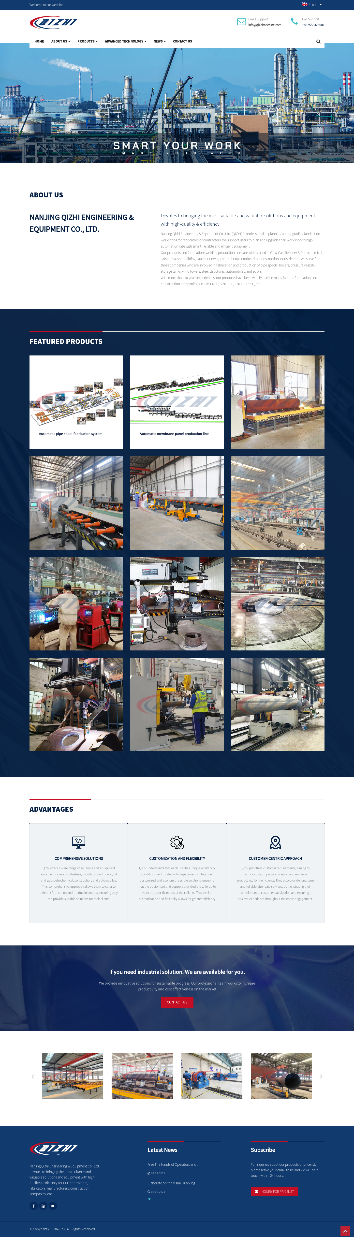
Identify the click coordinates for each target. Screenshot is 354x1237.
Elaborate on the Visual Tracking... (172, 1183)
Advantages (51, 810)
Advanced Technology (125, 41)
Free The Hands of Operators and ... (173, 1164)
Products (87, 41)
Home (39, 41)
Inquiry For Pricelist (277, 1191)
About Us (60, 41)
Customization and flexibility (177, 862)
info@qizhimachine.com (264, 25)
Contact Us (182, 41)
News (160, 41)
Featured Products (66, 342)
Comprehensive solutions (79, 861)
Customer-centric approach (275, 864)
